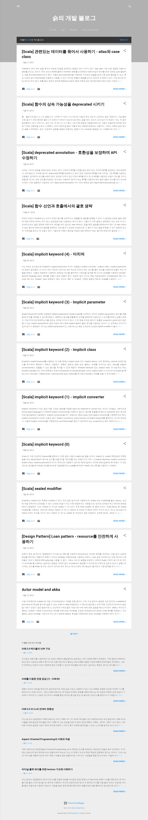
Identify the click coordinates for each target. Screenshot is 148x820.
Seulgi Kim (75, 813)
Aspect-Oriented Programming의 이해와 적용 (46, 739)
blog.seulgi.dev (90, 30)
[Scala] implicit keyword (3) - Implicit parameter (63, 302)
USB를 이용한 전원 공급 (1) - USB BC (41, 678)
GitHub (52, 30)
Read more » (119, 89)
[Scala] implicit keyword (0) (45, 444)
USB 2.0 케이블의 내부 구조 (36, 648)
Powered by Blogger (74, 803)
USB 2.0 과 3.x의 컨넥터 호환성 (38, 709)
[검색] (129, 7)
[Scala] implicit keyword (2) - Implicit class (59, 349)
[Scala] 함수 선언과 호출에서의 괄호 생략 (57, 206)
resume (73, 30)
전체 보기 (124, 40)
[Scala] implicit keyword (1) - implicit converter (63, 397)
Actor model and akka (41, 589)
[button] (124, 51)
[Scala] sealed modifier (42, 488)
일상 (63, 30)
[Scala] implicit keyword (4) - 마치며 (53, 254)
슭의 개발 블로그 (74, 18)
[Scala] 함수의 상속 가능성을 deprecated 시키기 (63, 104)
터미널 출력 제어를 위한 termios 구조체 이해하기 (47, 769)
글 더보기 (74, 634)
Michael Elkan (79, 808)
